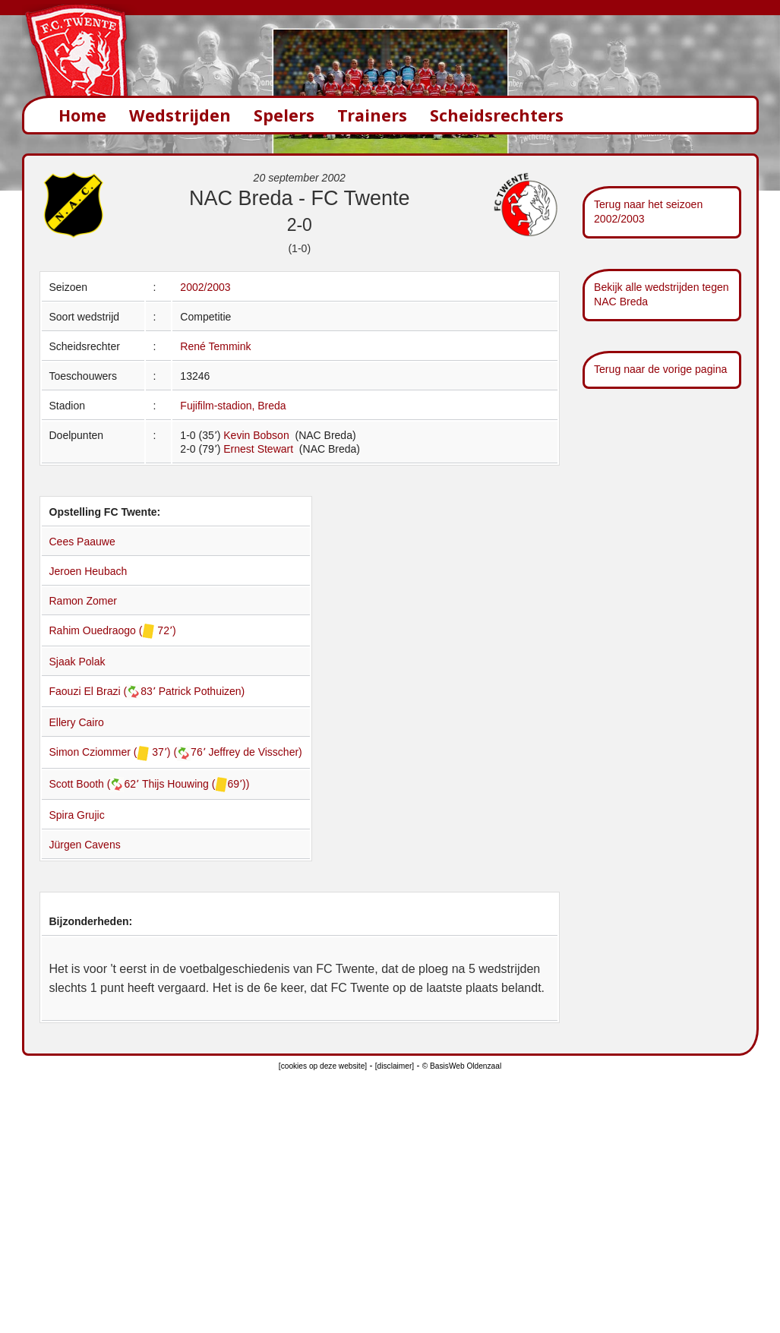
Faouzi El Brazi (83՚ (104, 691)
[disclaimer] (394, 1066)
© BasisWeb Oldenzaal (461, 1066)
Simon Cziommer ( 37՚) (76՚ (129, 752)
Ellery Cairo (76, 722)
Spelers (284, 115)
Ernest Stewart (259, 449)
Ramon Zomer (83, 601)
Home (82, 115)
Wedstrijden (180, 115)
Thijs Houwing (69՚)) (195, 784)
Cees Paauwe (82, 541)
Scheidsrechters (497, 115)
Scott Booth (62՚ (95, 784)
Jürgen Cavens (85, 845)
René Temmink (215, 346)
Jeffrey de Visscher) (255, 752)
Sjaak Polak (77, 661)
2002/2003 (205, 287)
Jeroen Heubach (88, 571)
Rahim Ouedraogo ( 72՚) (112, 630)
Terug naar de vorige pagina (660, 369)
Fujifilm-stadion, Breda (233, 406)
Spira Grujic (77, 815)
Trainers (372, 115)
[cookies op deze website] (323, 1066)
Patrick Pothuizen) (202, 691)
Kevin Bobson (257, 435)
